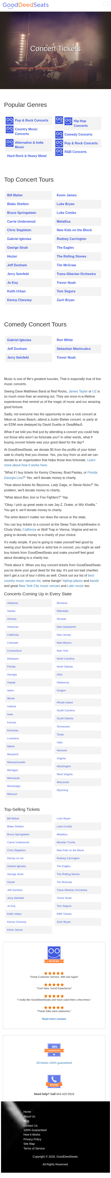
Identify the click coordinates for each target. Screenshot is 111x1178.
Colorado (12, 642)
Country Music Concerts (26, 131)
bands (94, 580)
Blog (26, 1121)
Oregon (61, 690)
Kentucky (12, 730)
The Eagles (65, 247)
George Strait (17, 247)
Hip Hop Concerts (81, 123)
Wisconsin (63, 782)
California (29, 529)
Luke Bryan (65, 204)
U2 (94, 391)
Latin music (75, 586)
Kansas (11, 722)
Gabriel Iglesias (19, 239)
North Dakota (65, 666)
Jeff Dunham (17, 265)
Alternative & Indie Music (29, 145)
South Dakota (65, 718)
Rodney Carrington (71, 239)
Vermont (62, 750)
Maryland (12, 754)
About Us (29, 1116)
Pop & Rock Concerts (31, 120)
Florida (11, 666)
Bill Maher (15, 195)
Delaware (13, 658)
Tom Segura (66, 291)
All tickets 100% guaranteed (54, 1062)
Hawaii (11, 682)
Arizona (11, 618)
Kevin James (67, 195)
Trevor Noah (66, 282)
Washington (64, 766)
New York (62, 650)
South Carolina (66, 710)
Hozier (12, 256)
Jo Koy (12, 282)
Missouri (12, 794)
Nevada (61, 618)
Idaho (10, 690)
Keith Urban (16, 291)
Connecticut (14, 650)
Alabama (12, 602)
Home (27, 1111)
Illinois (11, 698)
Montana (62, 602)
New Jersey (64, 634)
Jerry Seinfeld (18, 274)
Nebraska (62, 610)
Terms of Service (34, 1148)
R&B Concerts (75, 152)
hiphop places (73, 580)
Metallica (64, 221)
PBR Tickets (64, 913)
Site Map (29, 1143)
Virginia (61, 758)
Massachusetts (16, 762)
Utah (59, 742)
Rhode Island (65, 702)
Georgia (12, 674)
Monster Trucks (66, 842)
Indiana (11, 706)
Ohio (59, 674)
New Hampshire (66, 626)
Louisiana (13, 738)
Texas (60, 734)
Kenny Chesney (19, 300)
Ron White (65, 340)
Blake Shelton (18, 204)
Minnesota (13, 778)
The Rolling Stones (71, 256)
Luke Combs (66, 212)
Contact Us (30, 1125)
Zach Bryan (65, 300)
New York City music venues (39, 586)
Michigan (12, 770)
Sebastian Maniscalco (74, 348)
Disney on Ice (15, 858)
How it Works (31, 1134)
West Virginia (65, 774)
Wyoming (62, 790)
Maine (10, 746)
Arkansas (13, 626)
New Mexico (64, 642)
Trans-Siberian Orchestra (76, 274)
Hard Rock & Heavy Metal (27, 156)
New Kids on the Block (74, 230)
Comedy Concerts (78, 134)
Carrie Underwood (21, 221)
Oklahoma (63, 682)
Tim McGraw (66, 265)
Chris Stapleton (19, 230)
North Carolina (65, 658)
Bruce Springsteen (21, 212)
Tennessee (63, 726)
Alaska (11, 610)
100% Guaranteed (35, 1130)
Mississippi (13, 786)
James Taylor (78, 391)
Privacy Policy (32, 1139)
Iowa (10, 714)
